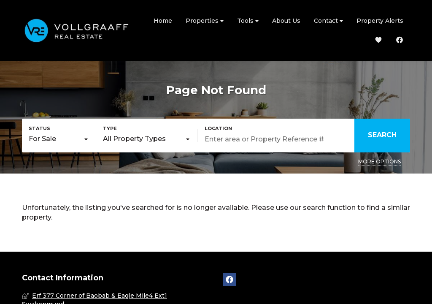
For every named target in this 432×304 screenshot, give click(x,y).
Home (163, 20)
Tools (248, 20)
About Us (286, 20)
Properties (205, 20)
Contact (328, 20)
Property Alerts (379, 20)
